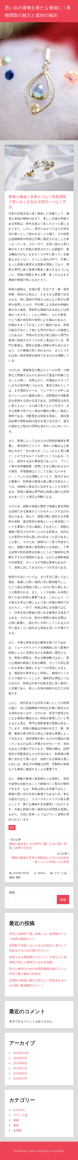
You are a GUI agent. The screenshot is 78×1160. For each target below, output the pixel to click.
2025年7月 (20, 1068)
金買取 (17, 1130)
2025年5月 (20, 1078)
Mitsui (42, 873)
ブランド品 (60, 873)
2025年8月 (20, 1063)
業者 (12, 827)
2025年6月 (20, 1073)
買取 (18, 877)
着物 (11, 877)
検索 (12, 892)
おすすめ (19, 1110)
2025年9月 (20, 1058)
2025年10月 (21, 1053)
